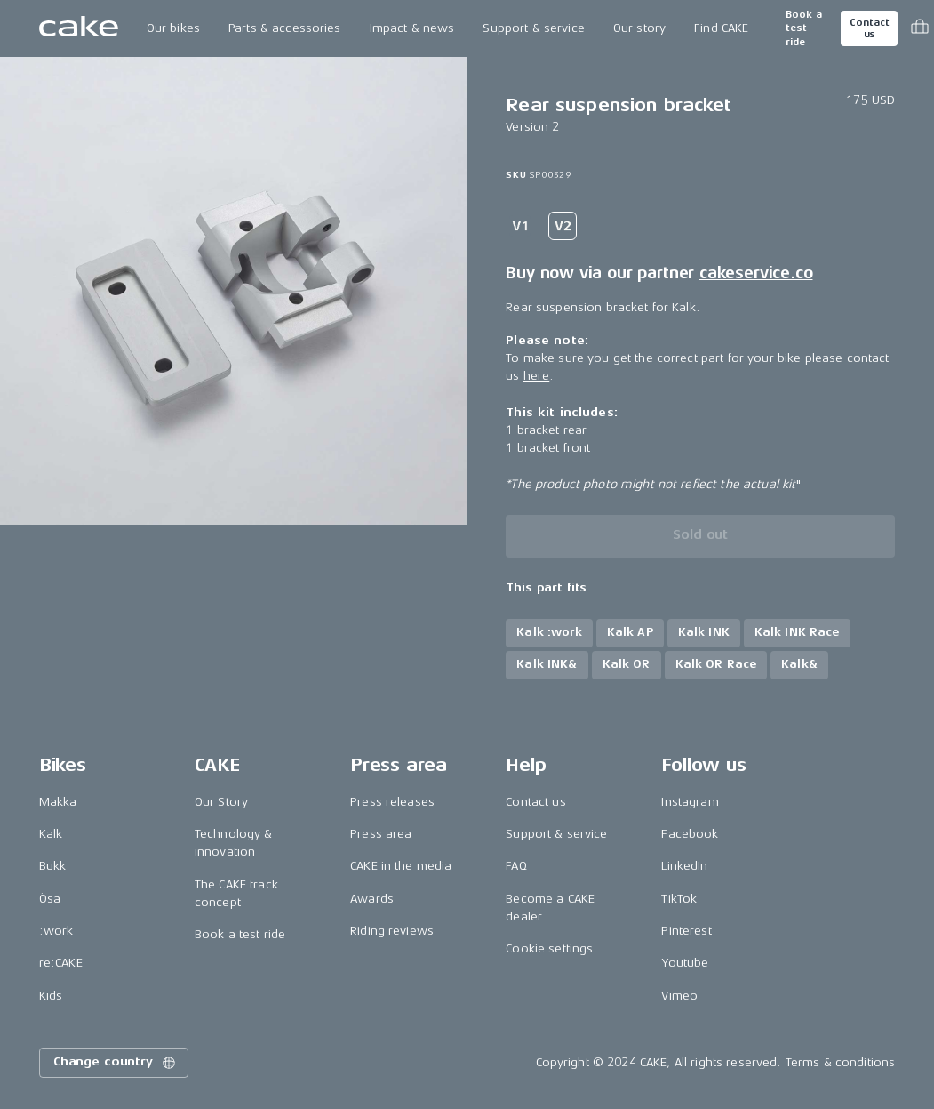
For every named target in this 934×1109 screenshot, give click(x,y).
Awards (372, 898)
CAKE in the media (400, 865)
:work (56, 930)
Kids (51, 995)
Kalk (51, 833)
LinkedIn (684, 865)
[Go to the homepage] (78, 28)
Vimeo (679, 995)
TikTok (679, 898)
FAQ (516, 865)
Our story (639, 28)
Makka (58, 801)
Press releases (392, 801)
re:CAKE (61, 962)
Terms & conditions (841, 1062)
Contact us (869, 28)
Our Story (221, 801)
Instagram (689, 801)
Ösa (49, 898)
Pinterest (686, 930)
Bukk (53, 865)
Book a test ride (804, 28)
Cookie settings (549, 948)
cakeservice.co (755, 273)
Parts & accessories (284, 28)
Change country (115, 1063)
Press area (380, 833)
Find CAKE (721, 28)
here (536, 375)
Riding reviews (392, 930)
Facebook (689, 833)
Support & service (533, 28)
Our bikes (173, 28)
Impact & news (412, 28)
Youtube (684, 962)
